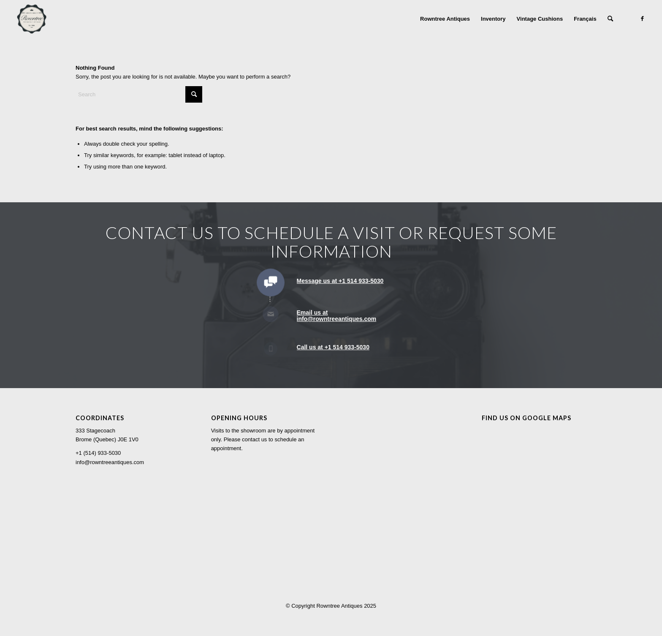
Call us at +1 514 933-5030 (333, 347)
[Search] (610, 19)
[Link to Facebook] (642, 18)
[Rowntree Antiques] (31, 19)
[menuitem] (445, 19)
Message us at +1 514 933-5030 (340, 280)
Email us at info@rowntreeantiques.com (337, 315)
